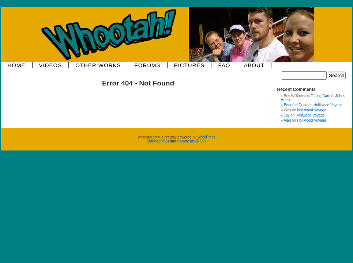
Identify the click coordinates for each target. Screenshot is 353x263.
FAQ (224, 65)
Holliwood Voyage (328, 105)
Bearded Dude (296, 105)
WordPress (206, 137)
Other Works (98, 65)
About (254, 65)
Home (17, 65)
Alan (287, 120)
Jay (287, 115)
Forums (148, 65)
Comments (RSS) (191, 141)
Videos (50, 65)
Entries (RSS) (158, 141)
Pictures (189, 65)
